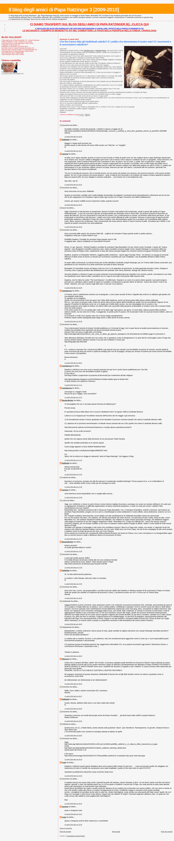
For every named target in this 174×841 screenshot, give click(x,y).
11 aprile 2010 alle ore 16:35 (73, 227)
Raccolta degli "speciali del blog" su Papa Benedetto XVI (19, 49)
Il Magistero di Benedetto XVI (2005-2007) (15, 46)
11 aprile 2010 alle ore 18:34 (73, 656)
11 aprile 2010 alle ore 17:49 (73, 567)
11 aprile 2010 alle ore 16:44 (73, 363)
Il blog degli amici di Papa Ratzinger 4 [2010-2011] (17, 51)
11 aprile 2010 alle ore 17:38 (73, 497)
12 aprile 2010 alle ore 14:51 (73, 814)
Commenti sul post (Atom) (76, 836)
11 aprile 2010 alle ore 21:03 (73, 776)
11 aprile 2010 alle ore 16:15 (73, 151)
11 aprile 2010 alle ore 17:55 (73, 584)
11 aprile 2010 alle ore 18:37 (73, 696)
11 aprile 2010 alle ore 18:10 (73, 598)
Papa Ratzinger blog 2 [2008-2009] (13, 52)
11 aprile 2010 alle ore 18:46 (73, 708)
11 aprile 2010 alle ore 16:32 (73, 205)
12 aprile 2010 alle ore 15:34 (73, 824)
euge (64, 762)
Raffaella (65, 140)
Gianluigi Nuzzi (100, 50)
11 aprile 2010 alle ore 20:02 (73, 735)
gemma (65, 154)
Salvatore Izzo (89, 50)
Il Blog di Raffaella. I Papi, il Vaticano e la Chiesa (17, 41)
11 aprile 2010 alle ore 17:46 (73, 539)
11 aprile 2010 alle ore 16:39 (73, 287)
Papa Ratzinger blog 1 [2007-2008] (13, 54)
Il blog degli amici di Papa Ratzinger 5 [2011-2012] (17, 43)
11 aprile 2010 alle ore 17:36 (73, 487)
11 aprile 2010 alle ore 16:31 (73, 184)
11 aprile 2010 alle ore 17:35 (73, 474)
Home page (116, 832)
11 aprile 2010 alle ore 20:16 (73, 759)
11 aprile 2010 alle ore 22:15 (73, 803)
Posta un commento (66, 828)
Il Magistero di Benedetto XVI (11, 45)
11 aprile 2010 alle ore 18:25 (73, 624)
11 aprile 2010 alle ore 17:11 (73, 385)
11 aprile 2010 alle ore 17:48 (73, 551)
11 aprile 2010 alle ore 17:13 (73, 397)
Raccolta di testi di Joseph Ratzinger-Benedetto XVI (18, 48)
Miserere (65, 659)
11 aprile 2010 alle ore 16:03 (73, 136)
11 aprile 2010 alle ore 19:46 (73, 721)
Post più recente (65, 832)
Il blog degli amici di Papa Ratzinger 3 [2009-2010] (64, 9)
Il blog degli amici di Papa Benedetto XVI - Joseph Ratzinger (20, 40)
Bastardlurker (67, 400)
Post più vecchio (166, 832)
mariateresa (67, 291)
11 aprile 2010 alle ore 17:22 (73, 460)
